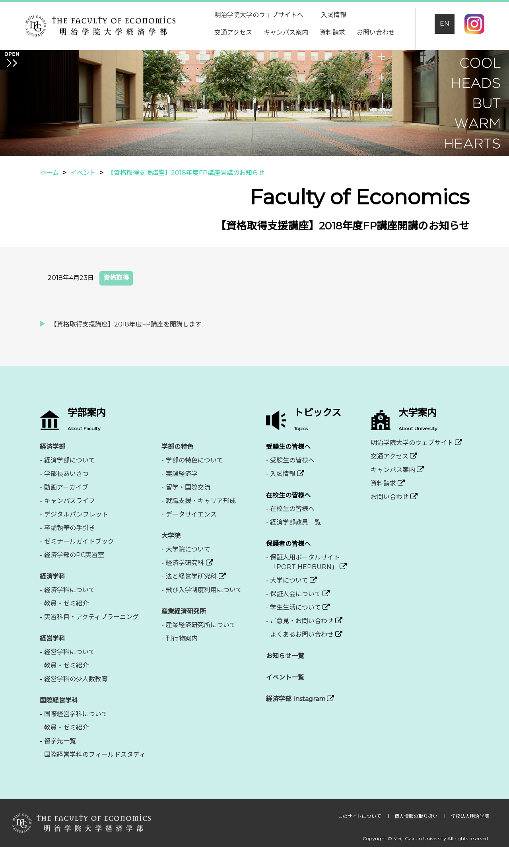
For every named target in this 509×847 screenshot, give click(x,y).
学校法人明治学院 (470, 816)
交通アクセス (233, 32)
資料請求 (332, 32)
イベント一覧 (285, 677)
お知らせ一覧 (285, 656)
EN (444, 23)
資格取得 (116, 278)
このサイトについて (360, 816)
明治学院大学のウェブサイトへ (258, 15)
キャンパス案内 (286, 32)
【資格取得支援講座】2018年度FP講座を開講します (126, 324)
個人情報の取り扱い (416, 816)
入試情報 (333, 15)
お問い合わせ (376, 32)
